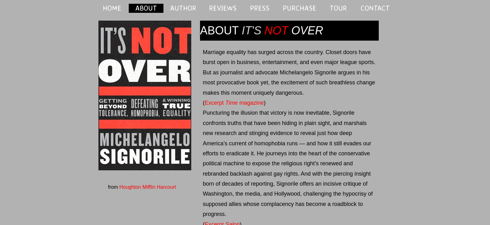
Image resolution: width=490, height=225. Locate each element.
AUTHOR (183, 8)
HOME (112, 8)
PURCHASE (299, 8)
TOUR (338, 8)
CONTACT (375, 8)
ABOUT (146, 8)
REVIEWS (223, 8)
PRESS (259, 8)
